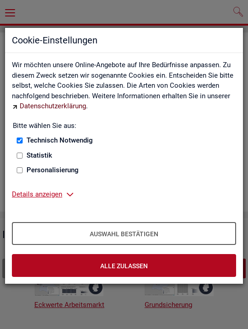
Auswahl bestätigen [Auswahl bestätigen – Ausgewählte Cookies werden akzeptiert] (124, 234)
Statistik (39, 155)
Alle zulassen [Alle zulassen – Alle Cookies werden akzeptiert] (124, 266)
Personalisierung (53, 170)
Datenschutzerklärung (53, 106)
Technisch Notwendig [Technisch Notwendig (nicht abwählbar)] (60, 140)
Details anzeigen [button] (37, 194)
